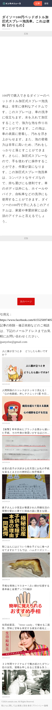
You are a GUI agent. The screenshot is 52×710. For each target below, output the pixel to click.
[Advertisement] (26, 64)
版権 (46, 706)
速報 (46, 3)
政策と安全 (22, 706)
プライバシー (38, 706)
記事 (38, 3)
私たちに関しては (9, 706)
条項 (29, 706)
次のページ (26, 301)
